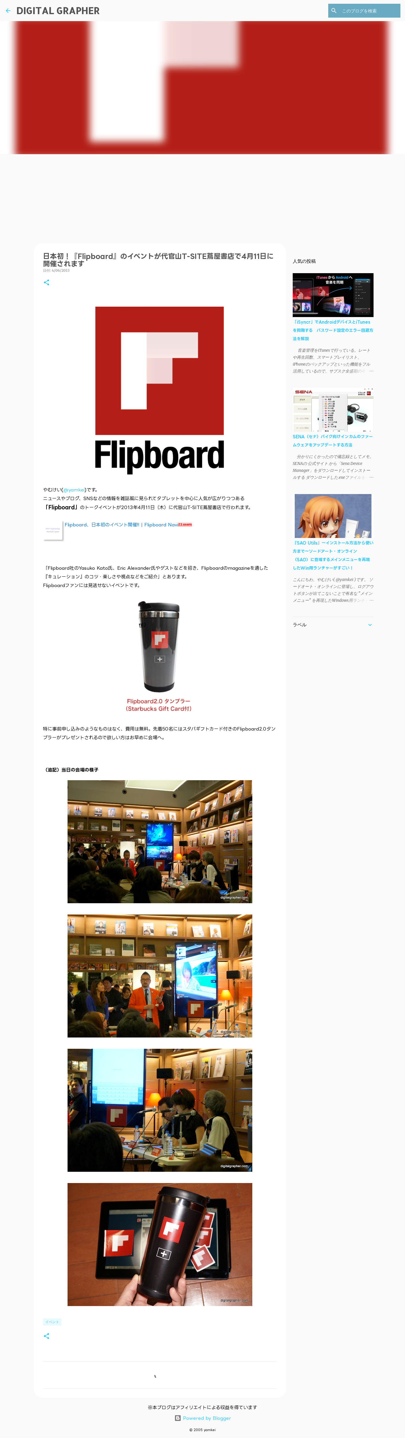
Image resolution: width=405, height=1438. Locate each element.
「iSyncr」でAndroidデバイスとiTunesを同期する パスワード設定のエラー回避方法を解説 (333, 330)
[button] (46, 283)
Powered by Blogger (202, 1418)
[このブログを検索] (370, 11)
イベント (52, 1322)
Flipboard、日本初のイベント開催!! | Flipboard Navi (121, 524)
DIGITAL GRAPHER (58, 10)
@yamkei (74, 489)
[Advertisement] (202, 197)
